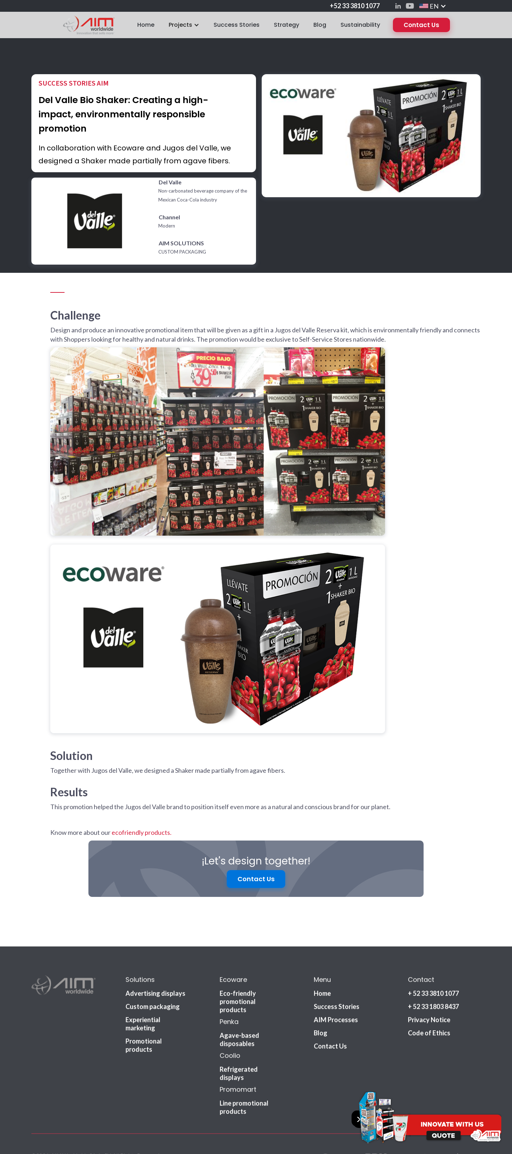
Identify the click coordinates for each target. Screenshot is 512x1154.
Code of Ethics (429, 1009)
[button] (433, 6)
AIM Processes (336, 996)
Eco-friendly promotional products (238, 977)
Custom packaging (153, 982)
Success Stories (237, 25)
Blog (319, 25)
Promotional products (144, 1021)
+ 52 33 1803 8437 (433, 982)
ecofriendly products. (141, 832)
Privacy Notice (429, 996)
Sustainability (360, 25)
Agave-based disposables (239, 1015)
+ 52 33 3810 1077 (433, 969)
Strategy (286, 25)
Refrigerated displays (239, 1049)
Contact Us (421, 25)
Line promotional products (244, 1083)
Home (145, 25)
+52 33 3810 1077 (355, 6)
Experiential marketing (143, 1000)
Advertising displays (155, 969)
